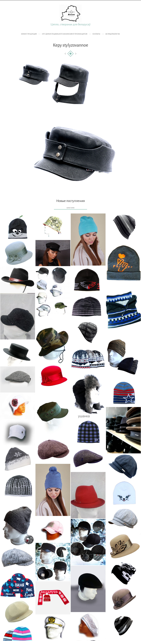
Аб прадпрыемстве (112, 34)
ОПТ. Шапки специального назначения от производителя (64, 34)
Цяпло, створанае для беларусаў (70, 24)
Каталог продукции (29, 34)
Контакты (96, 34)
